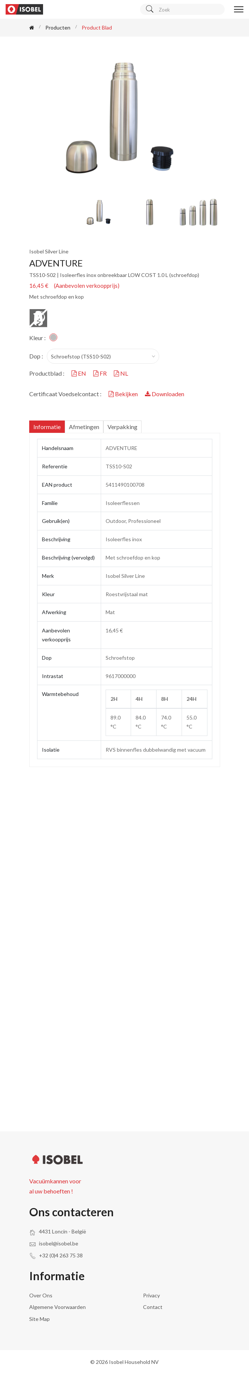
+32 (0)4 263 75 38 (61, 1255)
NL (121, 373)
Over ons (40, 1295)
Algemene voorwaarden (57, 1307)
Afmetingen (84, 426)
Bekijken (124, 393)
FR (100, 373)
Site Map (39, 1319)
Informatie (47, 426)
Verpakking (122, 426)
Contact (153, 1307)
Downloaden (164, 393)
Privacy (151, 1295)
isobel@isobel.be (58, 1243)
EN (79, 373)
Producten (57, 27)
